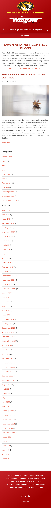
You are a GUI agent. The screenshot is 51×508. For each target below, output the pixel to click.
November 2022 (8, 372)
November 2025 (8, 232)
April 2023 (6, 354)
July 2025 (5, 245)
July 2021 (5, 441)
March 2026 (6, 219)
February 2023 (8, 358)
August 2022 (7, 385)
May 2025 (5, 254)
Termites (5, 187)
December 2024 (8, 276)
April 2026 (6, 215)
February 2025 (8, 267)
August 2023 (7, 345)
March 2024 (6, 315)
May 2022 (5, 398)
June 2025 (6, 250)
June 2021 (6, 446)
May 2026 (5, 210)
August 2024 (7, 293)
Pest (3, 179)
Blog (3, 161)
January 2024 (7, 324)
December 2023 (8, 328)
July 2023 (5, 350)
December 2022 (8, 367)
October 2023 (7, 337)
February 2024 (8, 319)
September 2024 (9, 289)
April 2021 (5, 454)
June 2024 (6, 302)
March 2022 (6, 406)
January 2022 (7, 415)
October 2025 (7, 236)
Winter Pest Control (10, 200)
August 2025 (7, 241)
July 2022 (5, 389)
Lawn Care (6, 174)
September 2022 (9, 380)
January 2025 (7, 271)
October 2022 (7, 376)
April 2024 (6, 311)
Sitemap (25, 502)
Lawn (4, 170)
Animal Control (8, 157)
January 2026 (7, 228)
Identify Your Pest (17, 487)
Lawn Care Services (18, 481)
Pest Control (7, 183)
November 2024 (8, 280)
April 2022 (6, 402)
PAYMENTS (32, 487)
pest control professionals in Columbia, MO (25, 68)
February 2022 (8, 411)
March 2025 (6, 263)
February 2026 (8, 223)
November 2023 (8, 332)
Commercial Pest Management (32, 478)
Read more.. (6, 142)
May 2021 (5, 450)
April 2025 (6, 258)
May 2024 (6, 306)
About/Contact (21, 475)
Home (10, 475)
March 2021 (6, 459)
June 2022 (6, 393)
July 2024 (5, 297)
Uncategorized (8, 192)
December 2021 (8, 419)
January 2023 (7, 363)
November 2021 (8, 424)
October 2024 (7, 284)
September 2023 (9, 341)
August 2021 (7, 437)
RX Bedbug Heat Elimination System (30, 484)
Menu (25, 35)
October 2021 (7, 428)
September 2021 (8, 433)
